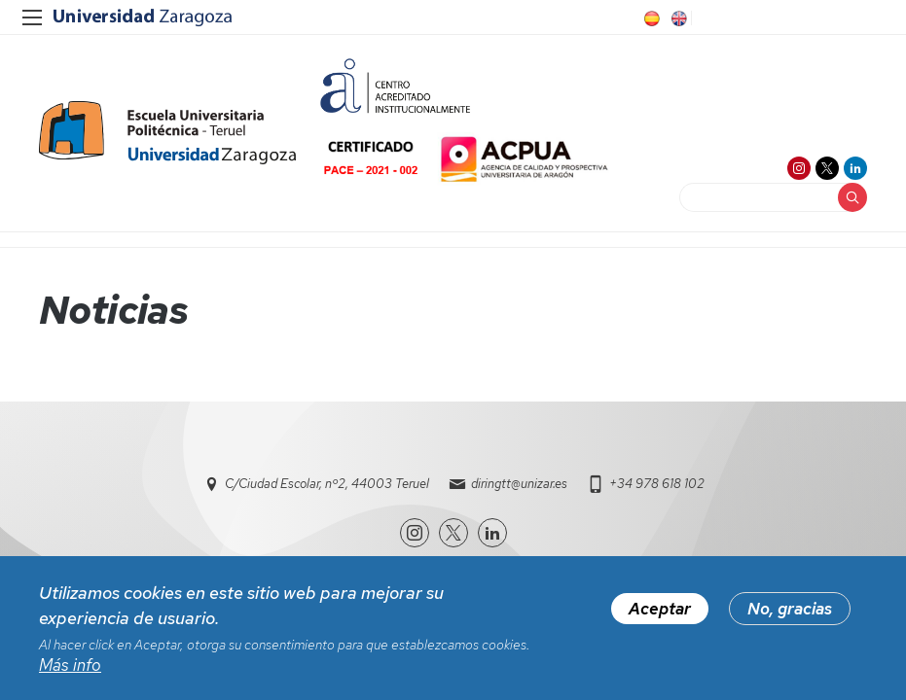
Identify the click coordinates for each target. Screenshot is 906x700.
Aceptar (660, 610)
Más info (70, 667)
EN (677, 18)
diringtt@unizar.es (519, 483)
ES (650, 18)
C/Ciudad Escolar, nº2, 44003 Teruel (327, 483)
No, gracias (789, 610)
